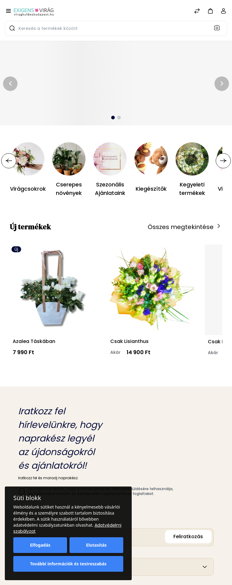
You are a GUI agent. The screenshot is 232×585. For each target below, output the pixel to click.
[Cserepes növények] (68, 159)
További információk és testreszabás (68, 564)
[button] (210, 11)
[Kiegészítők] (151, 159)
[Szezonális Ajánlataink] (110, 159)
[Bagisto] (33, 11)
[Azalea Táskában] (54, 289)
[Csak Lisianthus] (151, 289)
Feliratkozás (188, 536)
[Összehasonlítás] (197, 11)
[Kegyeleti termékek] (192, 159)
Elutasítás (96, 545)
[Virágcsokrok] (27, 159)
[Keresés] (219, 27)
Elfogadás (40, 545)
